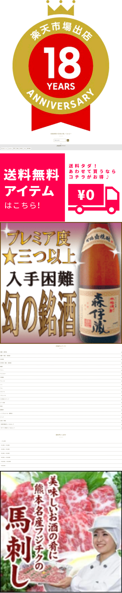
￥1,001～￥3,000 (5, 445)
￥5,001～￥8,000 (5, 453)
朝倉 (17, 148)
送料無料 (29, 148)
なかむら (10, 148)
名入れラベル (4, 148)
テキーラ (2, 391)
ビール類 (2, 402)
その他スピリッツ (4, 399)
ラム (1, 388)
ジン (1, 384)
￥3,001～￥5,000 (5, 449)
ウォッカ (2, 381)
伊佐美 (21, 148)
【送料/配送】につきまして (7, 424)
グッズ (2, 417)
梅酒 (1, 366)
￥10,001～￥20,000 (6, 461)
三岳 (25, 148)
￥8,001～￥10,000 (5, 457)
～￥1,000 (3, 441)
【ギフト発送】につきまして (7, 427)
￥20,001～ (3, 465)
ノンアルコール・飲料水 (6, 413)
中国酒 (2, 377)
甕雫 (14, 148)
